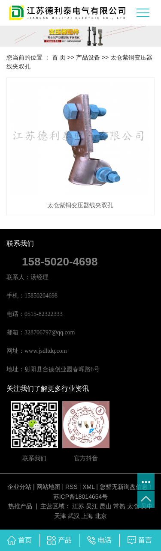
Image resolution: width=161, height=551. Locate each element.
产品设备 (88, 57)
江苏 (78, 506)
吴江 (92, 506)
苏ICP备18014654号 (80, 496)
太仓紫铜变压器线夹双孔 (80, 205)
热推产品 (20, 506)
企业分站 (19, 486)
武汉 (74, 515)
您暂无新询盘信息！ (127, 486)
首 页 (59, 57)
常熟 (119, 506)
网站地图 (48, 486)
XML (88, 486)
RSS (71, 486)
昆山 (106, 506)
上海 (87, 515)
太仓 (133, 506)
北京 (101, 515)
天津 (60, 515)
